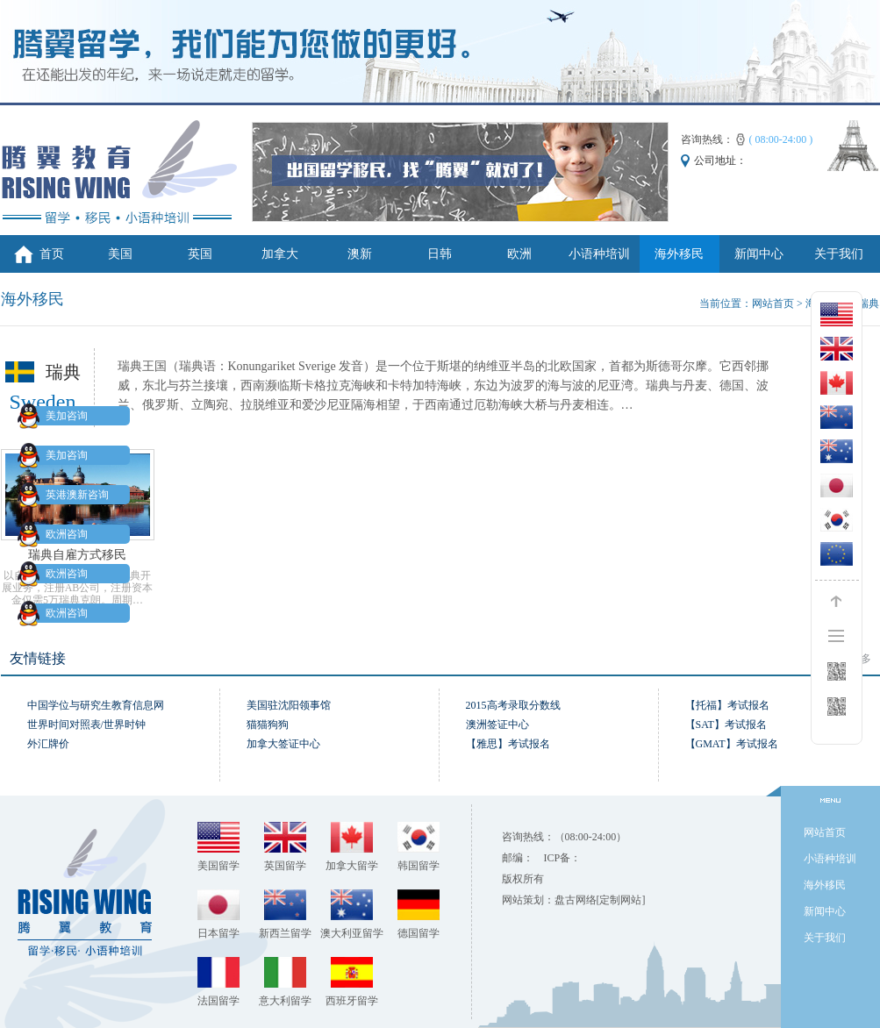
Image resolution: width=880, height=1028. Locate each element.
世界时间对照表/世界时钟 (86, 724)
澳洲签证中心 (497, 724)
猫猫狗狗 (268, 724)
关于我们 (838, 254)
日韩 (439, 254)
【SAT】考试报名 (726, 724)
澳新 (359, 254)
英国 (200, 254)
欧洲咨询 (56, 534)
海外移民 (679, 254)
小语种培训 (599, 254)
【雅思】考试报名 (508, 744)
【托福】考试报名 (727, 705)
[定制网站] (621, 900)
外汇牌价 (48, 744)
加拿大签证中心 (283, 744)
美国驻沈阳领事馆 (289, 705)
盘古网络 (575, 900)
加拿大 (279, 254)
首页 (51, 254)
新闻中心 (758, 254)
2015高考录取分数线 (513, 705)
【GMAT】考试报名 (731, 744)
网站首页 (773, 303)
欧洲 (519, 254)
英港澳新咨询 (67, 494)
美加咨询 (56, 415)
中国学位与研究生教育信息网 (95, 705)
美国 (120, 254)
